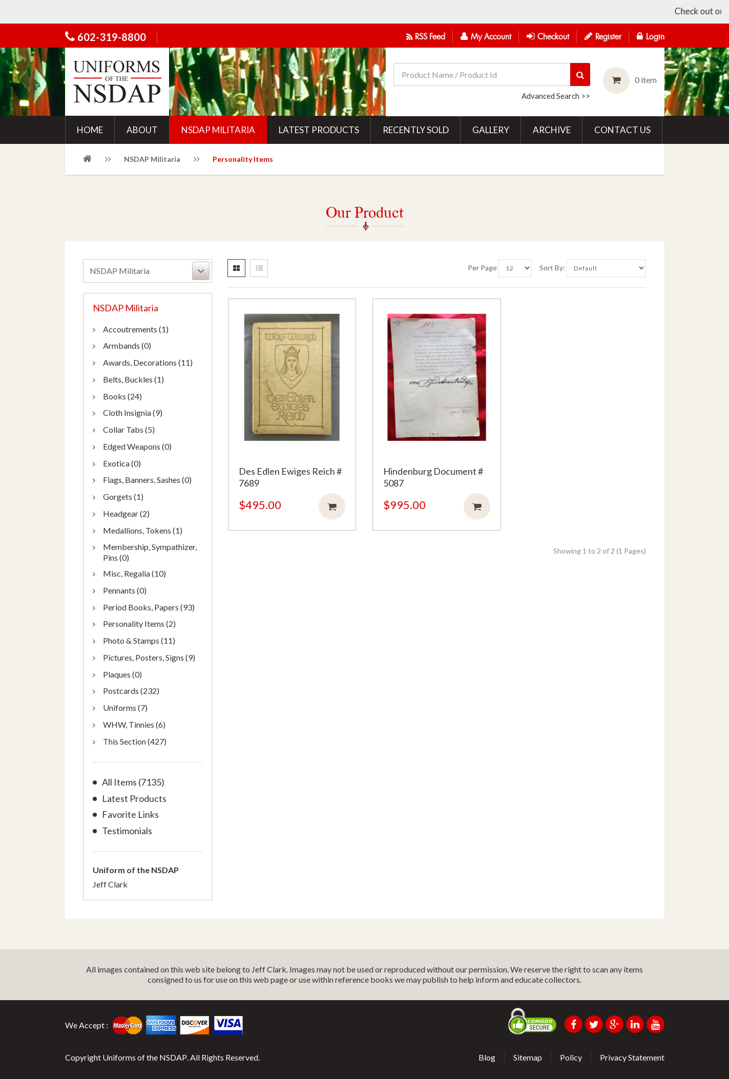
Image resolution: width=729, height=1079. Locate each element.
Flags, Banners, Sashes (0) (147, 479)
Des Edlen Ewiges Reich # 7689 (290, 477)
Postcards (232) (131, 690)
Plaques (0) (122, 674)
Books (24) (122, 396)
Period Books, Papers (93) (149, 607)
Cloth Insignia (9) (132, 412)
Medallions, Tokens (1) (142, 530)
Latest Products (134, 798)
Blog (486, 1057)
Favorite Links (130, 814)
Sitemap (527, 1057)
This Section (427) (134, 741)
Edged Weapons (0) (137, 446)
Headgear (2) (126, 513)
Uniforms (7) (125, 707)
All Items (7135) (133, 782)
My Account (486, 36)
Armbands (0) (127, 345)
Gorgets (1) (123, 496)
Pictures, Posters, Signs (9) (149, 657)
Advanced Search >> (556, 95)
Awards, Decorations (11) (148, 362)
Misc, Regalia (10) (134, 573)
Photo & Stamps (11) (139, 640)
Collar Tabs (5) (129, 429)
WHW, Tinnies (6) (134, 724)
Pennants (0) (125, 590)
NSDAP (173, 1057)
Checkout (548, 36)
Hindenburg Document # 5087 (433, 477)
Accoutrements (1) (136, 329)
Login (650, 36)
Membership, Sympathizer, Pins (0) (150, 552)
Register (603, 36)
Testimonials (127, 831)
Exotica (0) (122, 463)
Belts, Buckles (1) (133, 379)
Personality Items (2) (139, 623)
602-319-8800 (111, 37)
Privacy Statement (632, 1057)
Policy (571, 1057)
